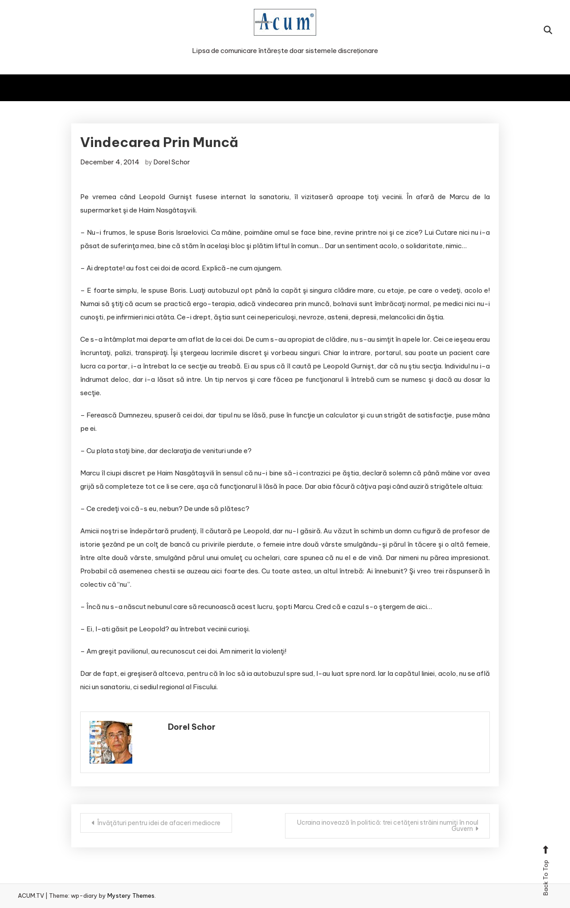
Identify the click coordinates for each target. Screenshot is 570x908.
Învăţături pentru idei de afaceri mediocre (158, 823)
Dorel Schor (171, 162)
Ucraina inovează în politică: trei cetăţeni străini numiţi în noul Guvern (387, 825)
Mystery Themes (131, 895)
